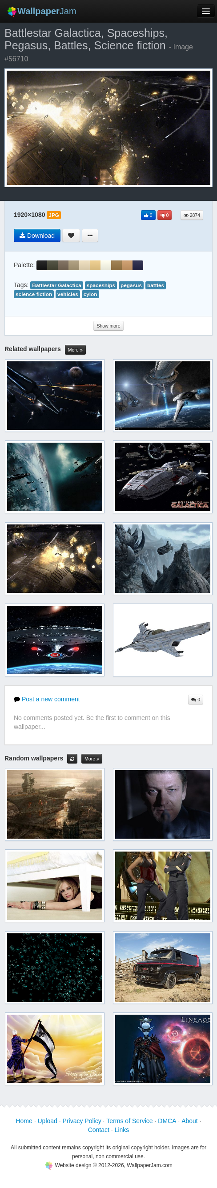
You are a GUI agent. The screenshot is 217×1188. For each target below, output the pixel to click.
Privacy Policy (82, 1120)
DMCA (167, 1120)
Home (24, 1120)
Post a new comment (47, 699)
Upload (47, 1120)
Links (122, 1129)
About (189, 1120)
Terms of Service (129, 1120)
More (75, 350)
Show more (108, 325)
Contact (98, 1129)
